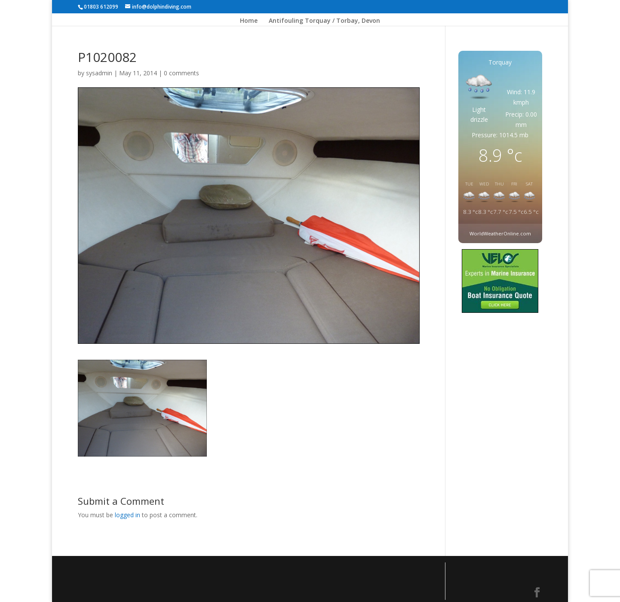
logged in (127, 515)
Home (249, 21)
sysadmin (99, 73)
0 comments (181, 73)
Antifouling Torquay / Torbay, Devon (324, 21)
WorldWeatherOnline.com (500, 233)
